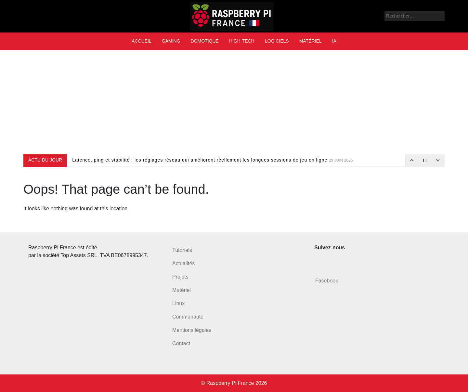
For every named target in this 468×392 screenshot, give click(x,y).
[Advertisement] (234, 101)
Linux (178, 303)
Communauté (187, 317)
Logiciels (277, 41)
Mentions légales (191, 330)
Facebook (326, 280)
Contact (181, 343)
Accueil (141, 41)
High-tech (241, 41)
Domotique (205, 41)
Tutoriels (182, 250)
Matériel (310, 41)
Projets (180, 277)
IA (334, 41)
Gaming (171, 41)
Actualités (183, 263)
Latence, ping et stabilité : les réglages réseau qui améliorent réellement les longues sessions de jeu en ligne (212, 160)
